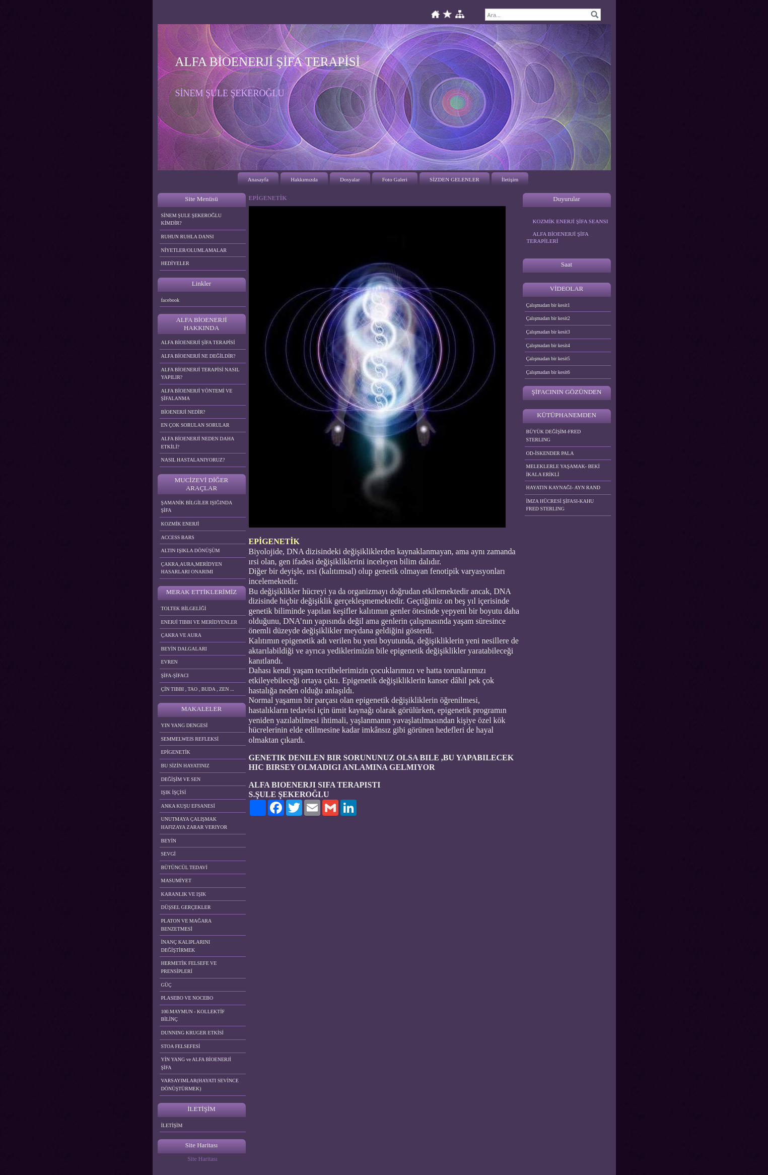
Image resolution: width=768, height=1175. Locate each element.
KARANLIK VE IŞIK (183, 894)
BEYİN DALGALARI (184, 648)
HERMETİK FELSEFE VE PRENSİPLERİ (189, 967)
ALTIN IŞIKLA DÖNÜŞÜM (190, 550)
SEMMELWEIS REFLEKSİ (190, 739)
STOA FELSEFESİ (180, 1046)
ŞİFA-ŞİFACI (175, 675)
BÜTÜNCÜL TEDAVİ (184, 867)
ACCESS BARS (177, 537)
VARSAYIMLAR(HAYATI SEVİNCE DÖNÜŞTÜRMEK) (200, 1084)
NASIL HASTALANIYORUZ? (193, 460)
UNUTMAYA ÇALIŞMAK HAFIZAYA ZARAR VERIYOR (194, 823)
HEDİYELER (175, 263)
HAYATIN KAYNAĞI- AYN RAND (563, 487)
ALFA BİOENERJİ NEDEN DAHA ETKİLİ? (198, 442)
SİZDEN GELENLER (454, 179)
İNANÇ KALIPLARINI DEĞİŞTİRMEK (186, 946)
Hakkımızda (304, 179)
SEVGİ (168, 854)
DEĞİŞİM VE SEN (181, 779)
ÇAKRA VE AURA (181, 635)
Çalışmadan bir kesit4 (548, 345)
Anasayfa (258, 179)
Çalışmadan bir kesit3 (548, 332)
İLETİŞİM (172, 1125)
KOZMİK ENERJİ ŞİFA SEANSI (570, 221)
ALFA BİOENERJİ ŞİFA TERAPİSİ (198, 342)
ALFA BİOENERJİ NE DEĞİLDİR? (198, 356)
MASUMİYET (176, 880)
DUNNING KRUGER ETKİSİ (192, 1032)
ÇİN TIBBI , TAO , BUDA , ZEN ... (197, 689)
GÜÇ (166, 985)
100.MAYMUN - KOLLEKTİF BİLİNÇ (193, 1015)
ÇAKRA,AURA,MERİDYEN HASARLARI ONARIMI (191, 568)
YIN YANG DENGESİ (184, 725)
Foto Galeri (394, 179)
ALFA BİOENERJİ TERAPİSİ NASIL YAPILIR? (200, 373)
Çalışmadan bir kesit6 (548, 372)
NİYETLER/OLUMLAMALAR (194, 250)
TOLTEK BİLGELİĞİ (183, 608)
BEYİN (169, 840)
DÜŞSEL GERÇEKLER (186, 907)
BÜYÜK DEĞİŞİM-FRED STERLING (553, 435)
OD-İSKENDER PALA (550, 453)
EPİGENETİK (175, 752)
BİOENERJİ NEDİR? (183, 412)
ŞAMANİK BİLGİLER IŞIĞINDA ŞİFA (197, 506)
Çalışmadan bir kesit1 (548, 305)
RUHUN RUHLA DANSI (187, 236)
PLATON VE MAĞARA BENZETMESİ (186, 925)
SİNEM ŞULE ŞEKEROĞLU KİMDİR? (191, 219)
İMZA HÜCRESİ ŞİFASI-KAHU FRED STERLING (560, 505)
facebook (170, 300)
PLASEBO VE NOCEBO (187, 998)
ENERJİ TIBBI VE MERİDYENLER (199, 622)
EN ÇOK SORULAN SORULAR (195, 425)
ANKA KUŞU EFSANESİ (188, 806)
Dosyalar (350, 179)
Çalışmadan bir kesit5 (548, 358)
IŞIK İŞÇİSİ (173, 792)
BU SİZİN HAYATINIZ (185, 765)
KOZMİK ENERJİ (180, 524)
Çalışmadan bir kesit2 (548, 318)
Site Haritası (202, 1158)
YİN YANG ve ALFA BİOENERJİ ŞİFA (196, 1063)
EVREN (169, 662)
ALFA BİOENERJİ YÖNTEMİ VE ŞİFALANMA (197, 395)
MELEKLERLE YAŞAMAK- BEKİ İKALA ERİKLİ (563, 470)
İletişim (510, 179)
